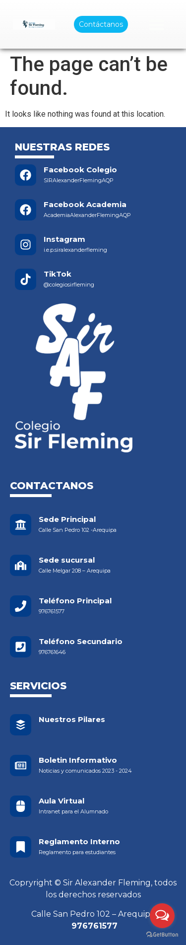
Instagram (64, 239)
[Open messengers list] (162, 915)
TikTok (57, 274)
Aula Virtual (61, 800)
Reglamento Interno (79, 841)
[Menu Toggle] (156, 24)
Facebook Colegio (80, 169)
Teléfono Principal (75, 600)
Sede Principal (67, 519)
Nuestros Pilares (72, 719)
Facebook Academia (85, 204)
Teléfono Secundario (81, 641)
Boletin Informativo (78, 760)
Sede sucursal (67, 560)
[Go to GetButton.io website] (162, 935)
